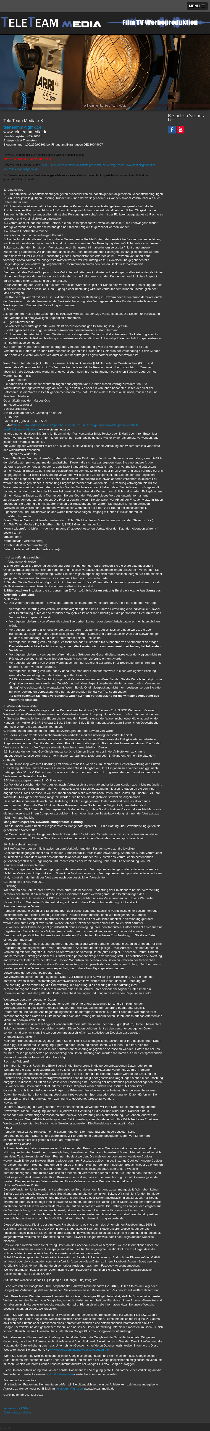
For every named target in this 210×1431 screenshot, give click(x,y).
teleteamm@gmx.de (22, 127)
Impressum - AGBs (15, 1408)
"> (24, 429)
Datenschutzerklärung (17, 1412)
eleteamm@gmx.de (26, 169)
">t (11, 169)
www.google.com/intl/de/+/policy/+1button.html (79, 1349)
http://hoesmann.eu (61, 1374)
